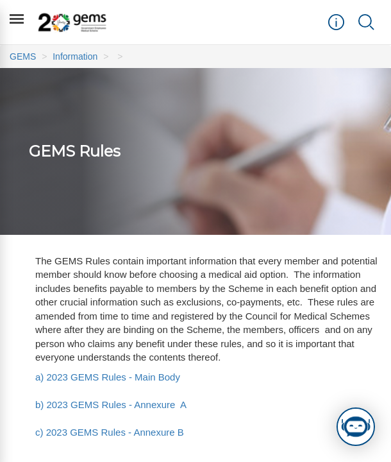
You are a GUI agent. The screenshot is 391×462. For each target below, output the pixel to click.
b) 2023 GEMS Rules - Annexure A (110, 404)
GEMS (23, 56)
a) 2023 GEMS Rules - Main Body (107, 377)
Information (75, 56)
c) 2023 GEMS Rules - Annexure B (109, 432)
